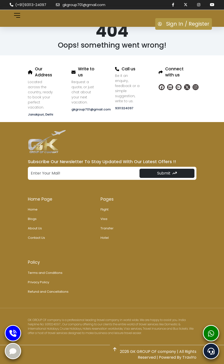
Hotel (104, 237)
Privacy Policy (38, 282)
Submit (167, 173)
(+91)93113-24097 (28, 4)
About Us (35, 228)
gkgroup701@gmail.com (80, 4)
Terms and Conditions (45, 272)
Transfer (107, 228)
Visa (103, 219)
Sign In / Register (183, 23)
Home (33, 209)
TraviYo (189, 357)
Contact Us (36, 237)
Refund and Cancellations (48, 291)
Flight (104, 209)
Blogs (32, 219)
